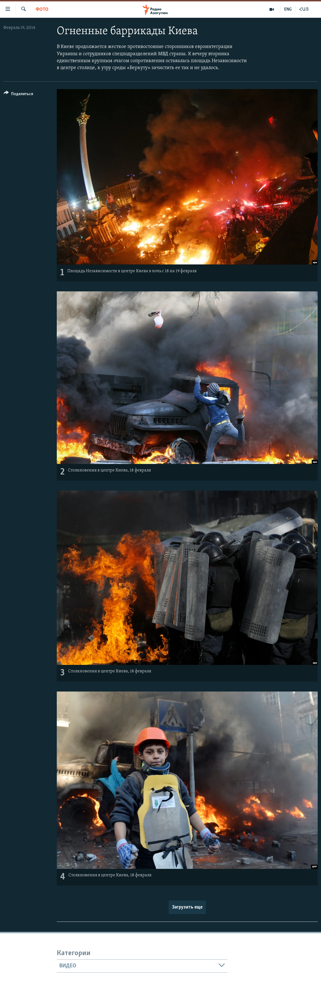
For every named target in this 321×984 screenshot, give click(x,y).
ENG (288, 9)
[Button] (18, 94)
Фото (42, 9)
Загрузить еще (187, 907)
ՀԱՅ (304, 9)
